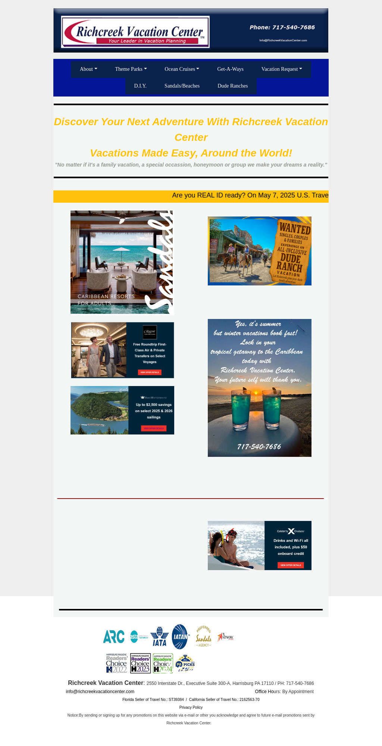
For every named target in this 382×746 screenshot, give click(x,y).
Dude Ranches (232, 86)
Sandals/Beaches (182, 86)
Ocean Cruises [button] (180, 69)
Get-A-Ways (230, 69)
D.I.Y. (140, 86)
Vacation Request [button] (280, 69)
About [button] (86, 69)
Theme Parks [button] (129, 69)
